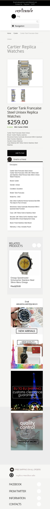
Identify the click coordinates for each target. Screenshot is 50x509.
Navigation (19, 26)
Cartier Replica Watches (21, 49)
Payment (26, 4)
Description (13, 165)
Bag (15, 16)
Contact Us (18, 4)
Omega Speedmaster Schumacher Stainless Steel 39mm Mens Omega (22, 280)
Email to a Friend (20, 159)
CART (33, 4)
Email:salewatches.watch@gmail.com (25, 2)
